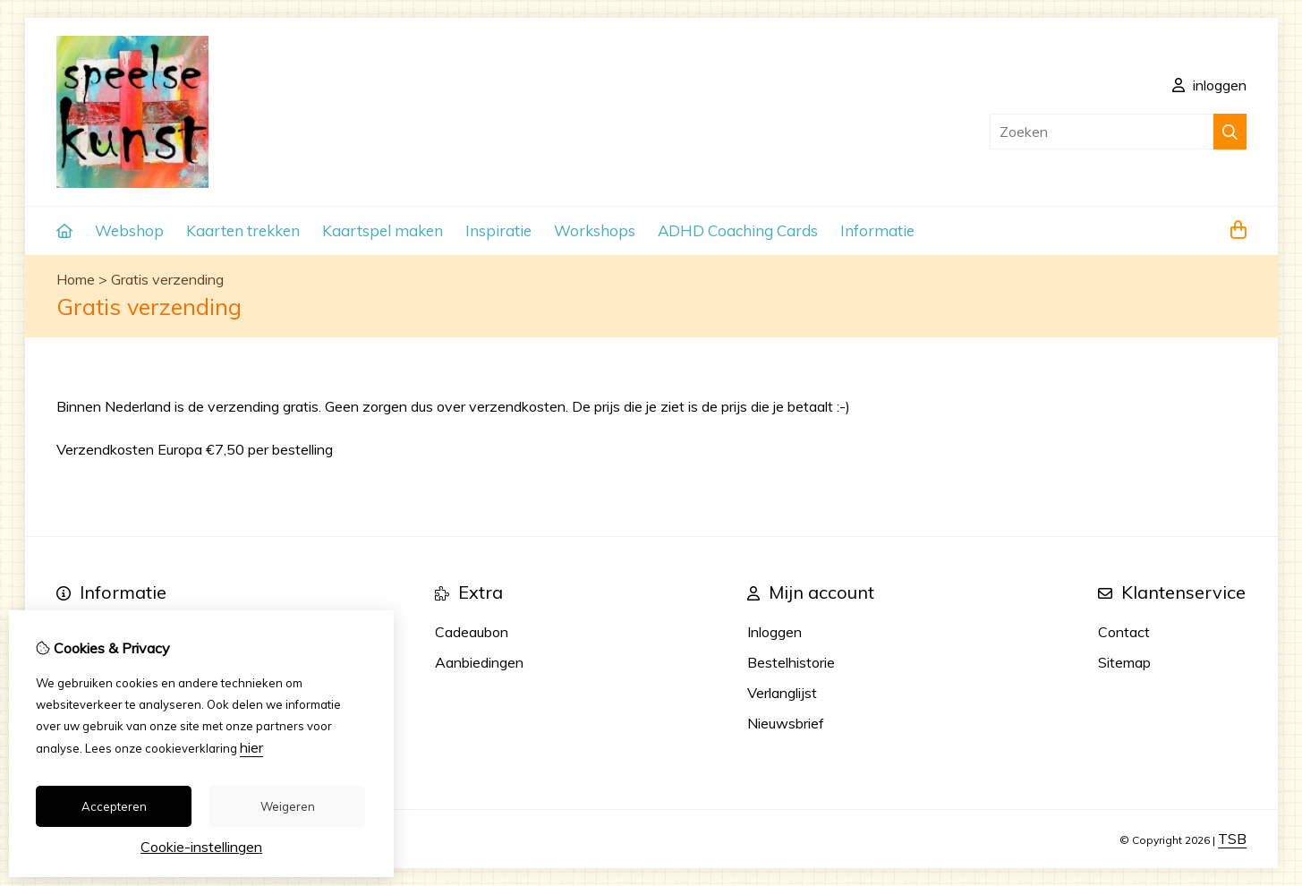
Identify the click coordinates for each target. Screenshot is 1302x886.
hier (251, 747)
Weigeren (287, 806)
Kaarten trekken (243, 230)
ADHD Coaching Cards (738, 230)
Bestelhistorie (791, 662)
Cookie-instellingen (201, 847)
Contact (1124, 632)
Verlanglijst (782, 693)
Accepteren (114, 806)
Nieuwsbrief (785, 723)
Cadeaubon (471, 632)
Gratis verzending (167, 279)
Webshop (129, 230)
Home (75, 279)
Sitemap (1124, 662)
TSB (1232, 839)
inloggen (1209, 85)
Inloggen (774, 632)
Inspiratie (498, 230)
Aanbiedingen (479, 662)
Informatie (877, 230)
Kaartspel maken (382, 230)
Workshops (594, 230)
